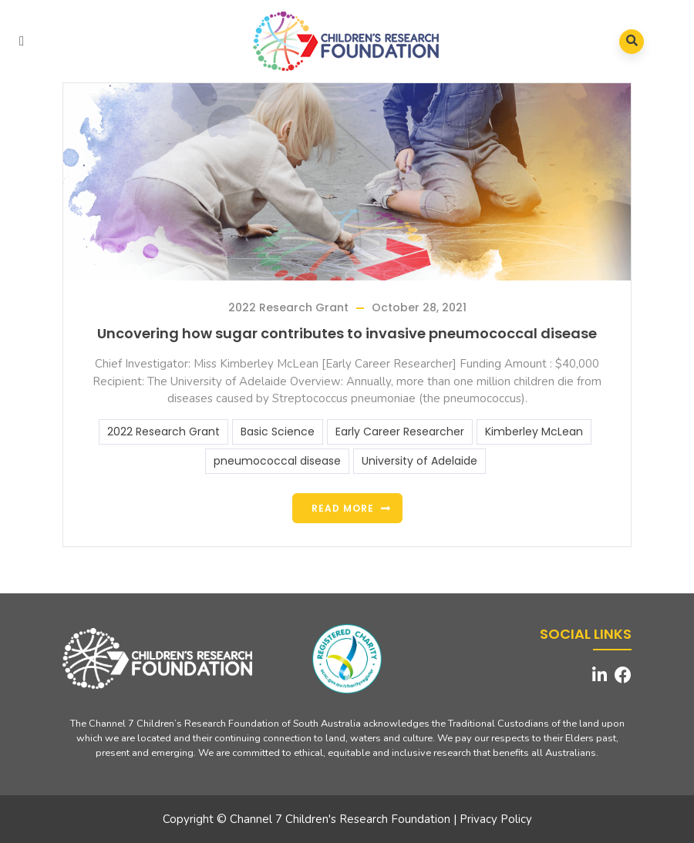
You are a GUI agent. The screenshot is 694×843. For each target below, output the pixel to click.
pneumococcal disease (277, 461)
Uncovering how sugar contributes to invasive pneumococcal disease (347, 333)
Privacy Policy (496, 819)
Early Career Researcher (399, 431)
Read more (343, 508)
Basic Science (278, 431)
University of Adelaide (419, 461)
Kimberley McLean (534, 431)
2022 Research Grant (288, 307)
